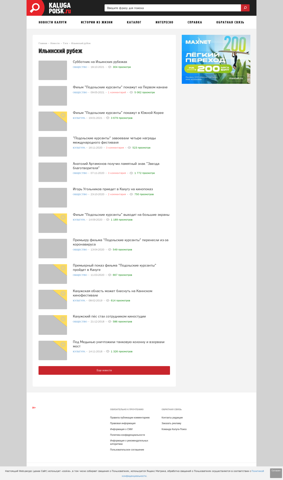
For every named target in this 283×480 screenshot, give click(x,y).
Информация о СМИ (121, 429)
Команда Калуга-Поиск (174, 429)
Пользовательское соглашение (127, 449)
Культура (79, 117)
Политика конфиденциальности (127, 435)
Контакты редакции (172, 417)
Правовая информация (122, 423)
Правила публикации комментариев (130, 417)
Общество (80, 67)
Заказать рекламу (171, 423)
